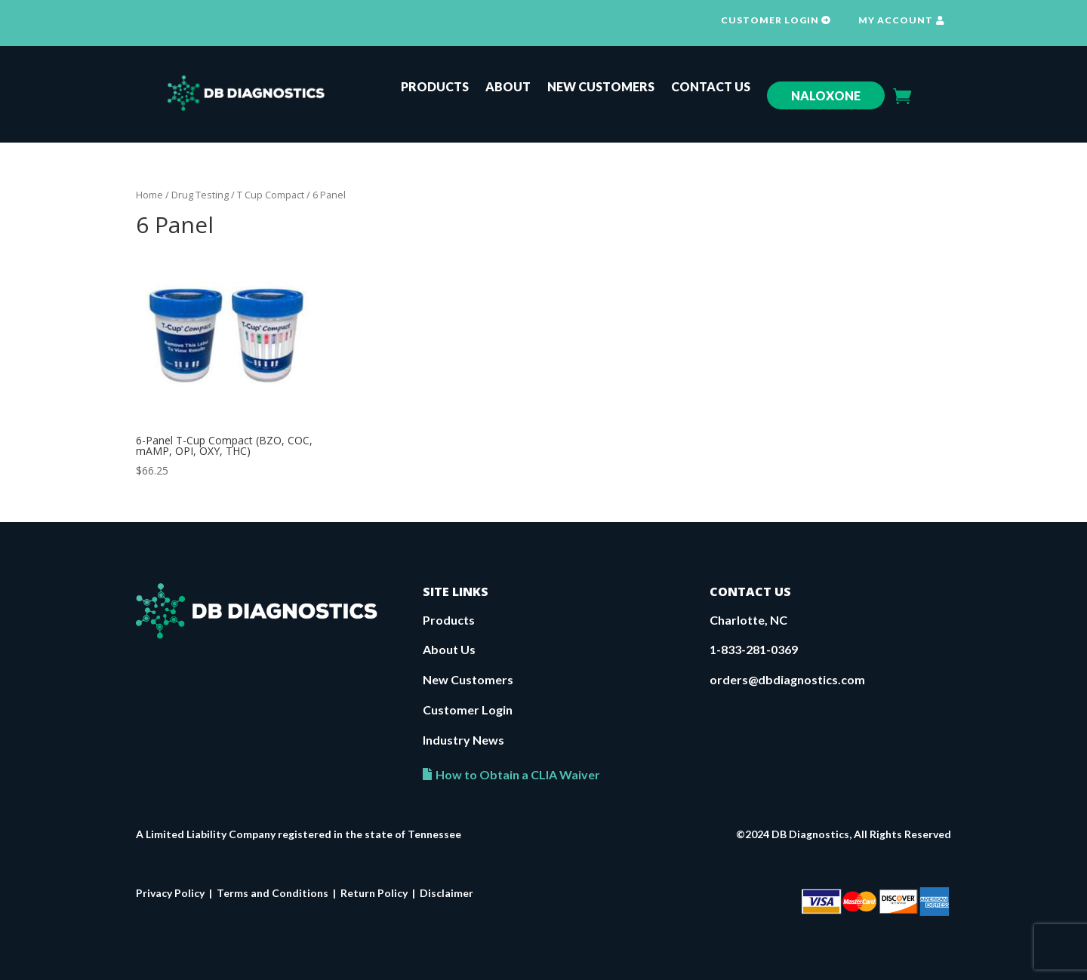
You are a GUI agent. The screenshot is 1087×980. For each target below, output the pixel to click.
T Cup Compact (270, 194)
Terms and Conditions (272, 892)
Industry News (463, 740)
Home (149, 194)
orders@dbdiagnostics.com (787, 679)
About (508, 87)
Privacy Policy (170, 892)
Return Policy (374, 892)
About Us (449, 649)
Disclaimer (446, 892)
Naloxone (826, 95)
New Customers (600, 87)
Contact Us (710, 87)
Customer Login (468, 709)
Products (435, 87)
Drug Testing (200, 194)
